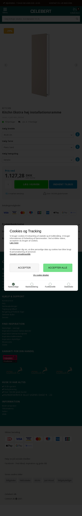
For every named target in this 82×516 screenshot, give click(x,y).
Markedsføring (32, 287)
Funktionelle (50, 287)
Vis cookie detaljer (41, 275)
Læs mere (14, 243)
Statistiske (68, 287)
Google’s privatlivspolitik (20, 254)
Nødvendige (13, 287)
